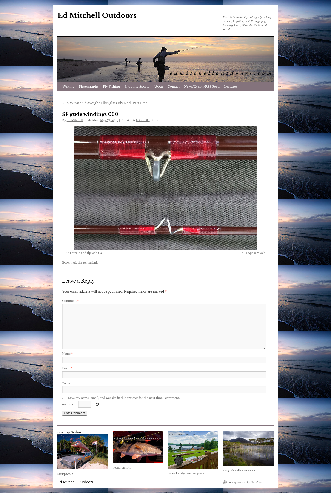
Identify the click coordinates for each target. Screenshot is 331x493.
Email (67, 368)
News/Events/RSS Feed (202, 87)
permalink (90, 262)
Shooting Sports (137, 87)
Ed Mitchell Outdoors (97, 15)
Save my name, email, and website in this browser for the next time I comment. (124, 398)
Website (67, 383)
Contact (174, 87)
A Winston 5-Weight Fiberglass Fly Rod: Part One (104, 103)
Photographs (88, 87)
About (158, 87)
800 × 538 (143, 120)
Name (67, 353)
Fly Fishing (111, 87)
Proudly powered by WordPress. (245, 482)
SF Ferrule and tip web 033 (84, 253)
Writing (68, 87)
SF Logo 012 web (253, 253)
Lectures (230, 87)
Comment (70, 301)
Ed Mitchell (75, 120)
